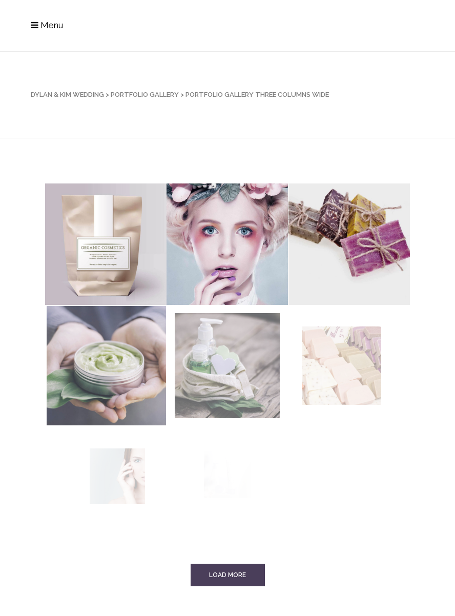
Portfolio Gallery (145, 94)
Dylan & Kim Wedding (67, 94)
